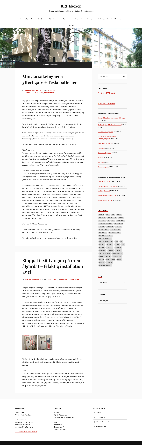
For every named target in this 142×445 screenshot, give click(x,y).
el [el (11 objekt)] (108, 220)
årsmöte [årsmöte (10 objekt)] (110, 262)
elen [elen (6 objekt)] (113, 220)
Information (79, 19)
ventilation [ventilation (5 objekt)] (110, 259)
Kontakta (66, 19)
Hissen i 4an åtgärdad (105, 200)
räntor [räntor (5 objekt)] (101, 247)
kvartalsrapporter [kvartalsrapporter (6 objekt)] (106, 241)
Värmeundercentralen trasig (107, 186)
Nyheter (40, 19)
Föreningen (53, 19)
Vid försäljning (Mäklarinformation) (110, 125)
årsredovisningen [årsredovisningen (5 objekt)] (105, 265)
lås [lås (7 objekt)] (121, 241)
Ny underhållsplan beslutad (107, 195)
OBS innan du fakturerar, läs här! (26, 432)
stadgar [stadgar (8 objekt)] (109, 247)
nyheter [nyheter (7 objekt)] (109, 244)
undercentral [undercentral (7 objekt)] (117, 253)
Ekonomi (40, 93)
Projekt (92, 19)
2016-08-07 (52, 90)
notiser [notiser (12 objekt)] (101, 244)
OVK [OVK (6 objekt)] (123, 244)
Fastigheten (49, 93)
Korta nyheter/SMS (26, 19)
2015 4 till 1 (31, 93)
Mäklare (101, 157)
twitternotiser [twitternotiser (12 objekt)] (104, 253)
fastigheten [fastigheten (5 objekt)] (118, 223)
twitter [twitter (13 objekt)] (118, 250)
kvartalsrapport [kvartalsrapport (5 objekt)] (105, 238)
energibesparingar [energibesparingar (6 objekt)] (105, 223)
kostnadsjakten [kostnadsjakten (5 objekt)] (115, 232)
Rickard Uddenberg (33, 90)
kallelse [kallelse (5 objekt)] (119, 226)
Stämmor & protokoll (105, 143)
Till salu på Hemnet (107, 103)
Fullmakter (101, 148)
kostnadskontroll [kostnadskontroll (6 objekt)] (105, 235)
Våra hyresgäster (103, 167)
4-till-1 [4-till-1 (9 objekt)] (101, 214)
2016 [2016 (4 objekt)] (113, 214)
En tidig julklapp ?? (104, 191)
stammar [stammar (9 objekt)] (118, 247)
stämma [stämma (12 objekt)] (110, 250)
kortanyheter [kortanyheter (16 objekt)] (116, 229)
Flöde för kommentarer (104, 422)
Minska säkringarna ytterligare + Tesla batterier (49, 79)
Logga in (98, 412)
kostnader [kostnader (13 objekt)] (102, 232)
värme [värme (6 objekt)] (119, 259)
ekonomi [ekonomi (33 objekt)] (102, 220)
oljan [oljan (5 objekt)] (117, 244)
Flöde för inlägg (101, 417)
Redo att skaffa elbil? (105, 181)
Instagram (71, 25)
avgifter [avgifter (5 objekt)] (102, 217)
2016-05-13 (52, 280)
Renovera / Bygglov (104, 153)
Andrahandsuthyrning (105, 132)
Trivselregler (104, 19)
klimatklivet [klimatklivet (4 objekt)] (103, 229)
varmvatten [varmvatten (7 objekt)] (117, 256)
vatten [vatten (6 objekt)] (101, 259)
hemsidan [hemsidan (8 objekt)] (110, 226)
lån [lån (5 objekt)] (116, 241)
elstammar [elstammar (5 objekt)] (121, 220)
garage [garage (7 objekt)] (101, 226)
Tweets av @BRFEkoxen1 (106, 93)
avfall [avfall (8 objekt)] (119, 214)
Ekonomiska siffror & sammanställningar (111, 118)
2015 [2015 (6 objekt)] (107, 214)
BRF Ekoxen (71, 5)
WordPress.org (101, 426)
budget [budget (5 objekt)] (121, 217)
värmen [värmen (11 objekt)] (101, 262)
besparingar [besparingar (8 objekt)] (112, 217)
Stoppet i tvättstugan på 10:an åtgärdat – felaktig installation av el (52, 266)
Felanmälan (118, 19)
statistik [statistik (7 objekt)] (102, 250)
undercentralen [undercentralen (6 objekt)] (104, 256)
